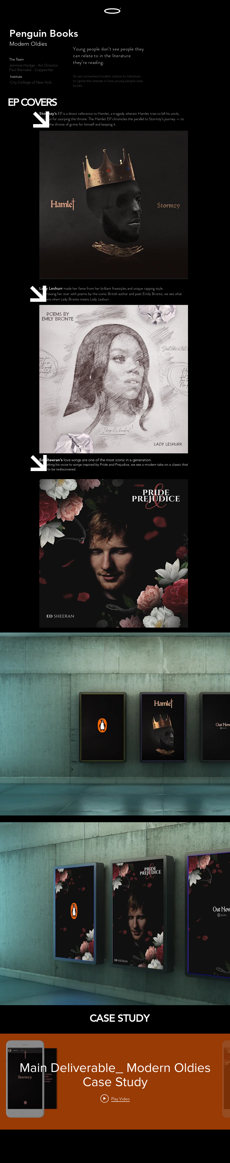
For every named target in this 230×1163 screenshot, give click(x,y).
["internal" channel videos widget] (115, 1082)
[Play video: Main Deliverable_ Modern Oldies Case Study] (115, 1098)
